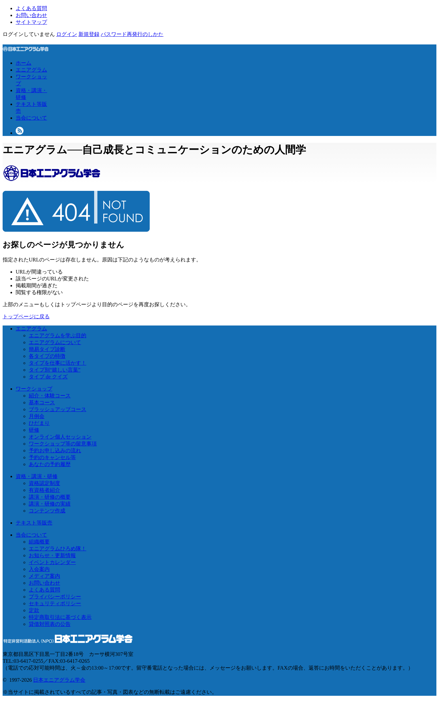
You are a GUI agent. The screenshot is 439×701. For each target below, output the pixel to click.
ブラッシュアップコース (57, 409)
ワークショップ (34, 389)
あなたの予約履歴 (50, 464)
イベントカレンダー (52, 562)
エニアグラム (31, 70)
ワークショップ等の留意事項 (63, 443)
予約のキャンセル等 (52, 457)
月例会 (36, 416)
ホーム (23, 63)
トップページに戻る (26, 316)
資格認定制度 (44, 483)
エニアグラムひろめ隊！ (57, 548)
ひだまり (39, 423)
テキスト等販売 (34, 523)
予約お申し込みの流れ (55, 450)
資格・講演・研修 (37, 476)
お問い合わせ (31, 15)
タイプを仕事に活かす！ (57, 363)
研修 (34, 430)
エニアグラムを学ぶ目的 (57, 335)
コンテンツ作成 (47, 510)
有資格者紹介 (44, 490)
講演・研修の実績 (50, 504)
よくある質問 (31, 8)
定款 (34, 610)
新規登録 (88, 34)
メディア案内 (44, 576)
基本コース (42, 402)
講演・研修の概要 (50, 497)
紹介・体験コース (50, 395)
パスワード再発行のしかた (132, 34)
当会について (31, 118)
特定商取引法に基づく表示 (60, 617)
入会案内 (39, 569)
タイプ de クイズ (48, 376)
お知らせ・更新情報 (52, 555)
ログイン (66, 34)
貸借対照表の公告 (50, 624)
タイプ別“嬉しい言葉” (54, 370)
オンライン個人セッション (60, 437)
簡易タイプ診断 (47, 349)
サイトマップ (31, 22)
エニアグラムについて (55, 342)
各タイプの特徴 (47, 356)
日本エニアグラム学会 (59, 680)
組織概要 (39, 541)
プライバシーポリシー (55, 596)
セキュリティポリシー (55, 603)
